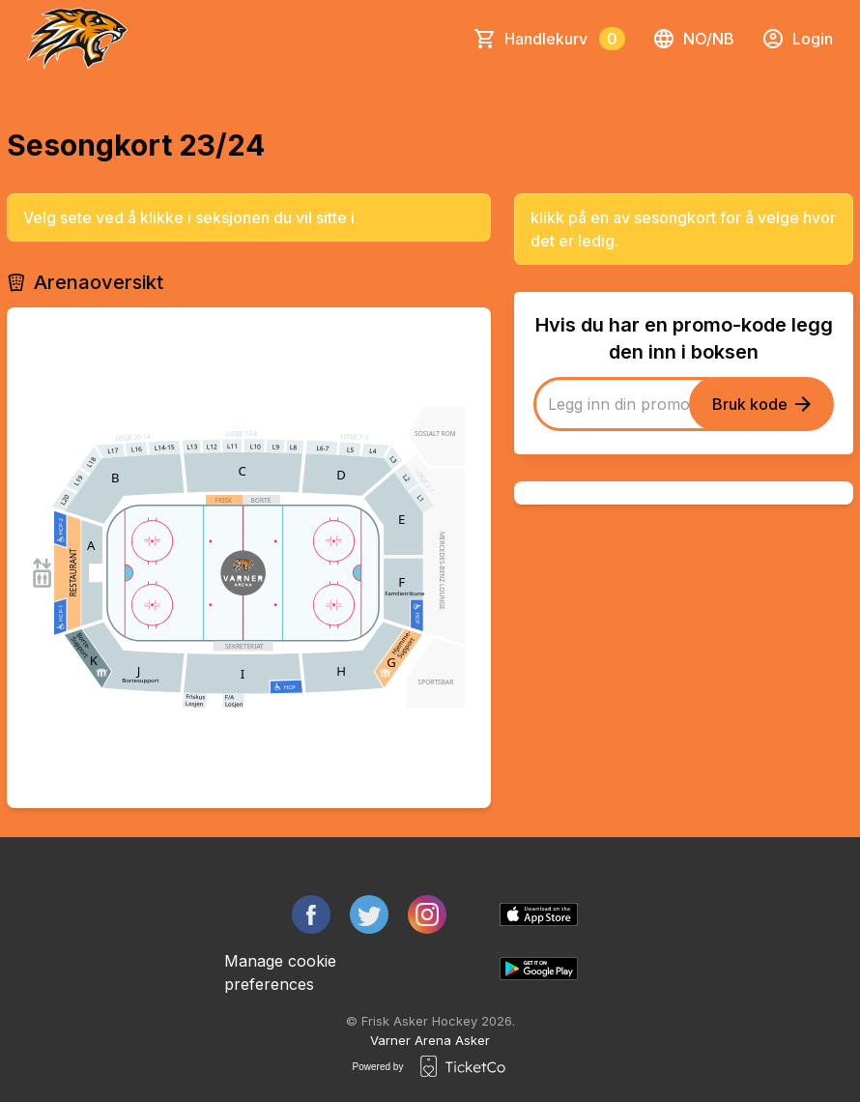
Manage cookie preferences (280, 972)
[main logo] (77, 39)
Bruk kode (761, 404)
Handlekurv (564, 38)
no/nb (693, 38)
